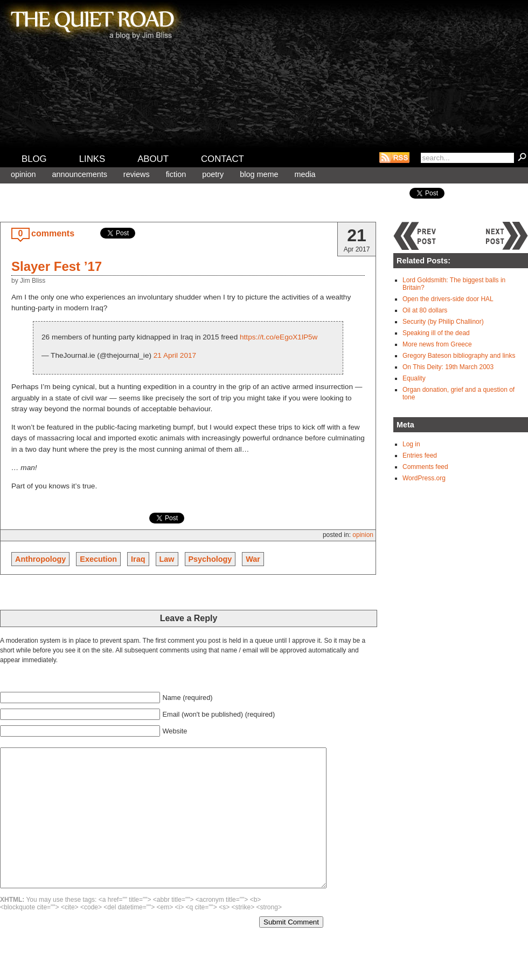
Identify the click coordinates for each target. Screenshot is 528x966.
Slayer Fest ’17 (56, 266)
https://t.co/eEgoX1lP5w (278, 337)
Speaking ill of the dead (436, 333)
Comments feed (425, 467)
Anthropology (40, 559)
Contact (222, 159)
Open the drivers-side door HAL (448, 299)
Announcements (79, 174)
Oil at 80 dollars (424, 310)
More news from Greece (437, 344)
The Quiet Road (91, 21)
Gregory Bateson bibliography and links (458, 355)
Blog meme (259, 174)
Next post (506, 236)
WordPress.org (424, 478)
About (153, 159)
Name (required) (187, 697)
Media (304, 174)
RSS (394, 157)
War (253, 559)
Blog (34, 159)
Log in (411, 444)
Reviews (136, 174)
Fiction (176, 174)
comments (52, 233)
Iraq (138, 559)
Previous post (414, 236)
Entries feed (419, 455)
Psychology (210, 559)
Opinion (23, 174)
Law (167, 559)
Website (174, 731)
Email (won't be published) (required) (218, 714)
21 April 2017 (175, 355)
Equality (414, 378)
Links (92, 159)
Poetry (213, 174)
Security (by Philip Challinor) (443, 321)
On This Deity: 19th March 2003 (448, 367)
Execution (98, 559)
